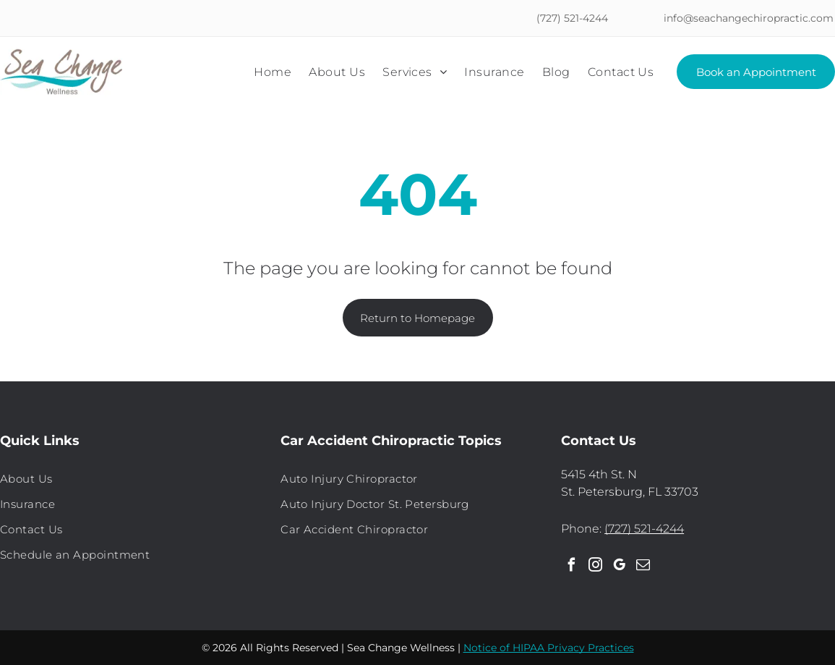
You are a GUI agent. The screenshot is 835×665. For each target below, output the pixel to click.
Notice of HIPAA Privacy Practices (548, 647)
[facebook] (571, 567)
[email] (643, 567)
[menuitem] (272, 72)
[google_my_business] (619, 567)
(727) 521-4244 (644, 528)
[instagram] (595, 567)
